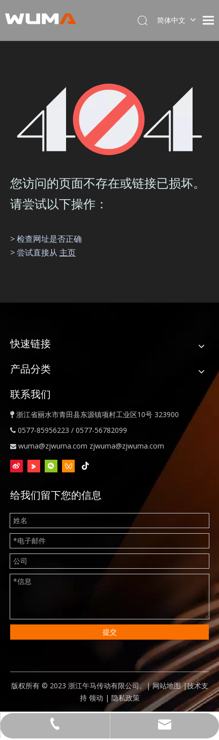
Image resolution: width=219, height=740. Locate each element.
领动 (96, 697)
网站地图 (166, 685)
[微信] (51, 465)
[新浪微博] (16, 465)
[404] (109, 119)
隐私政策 (125, 697)
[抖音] (85, 465)
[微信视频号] (68, 465)
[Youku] (33, 465)
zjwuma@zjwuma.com (126, 446)
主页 (67, 252)
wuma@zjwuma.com (52, 446)
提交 (110, 632)
